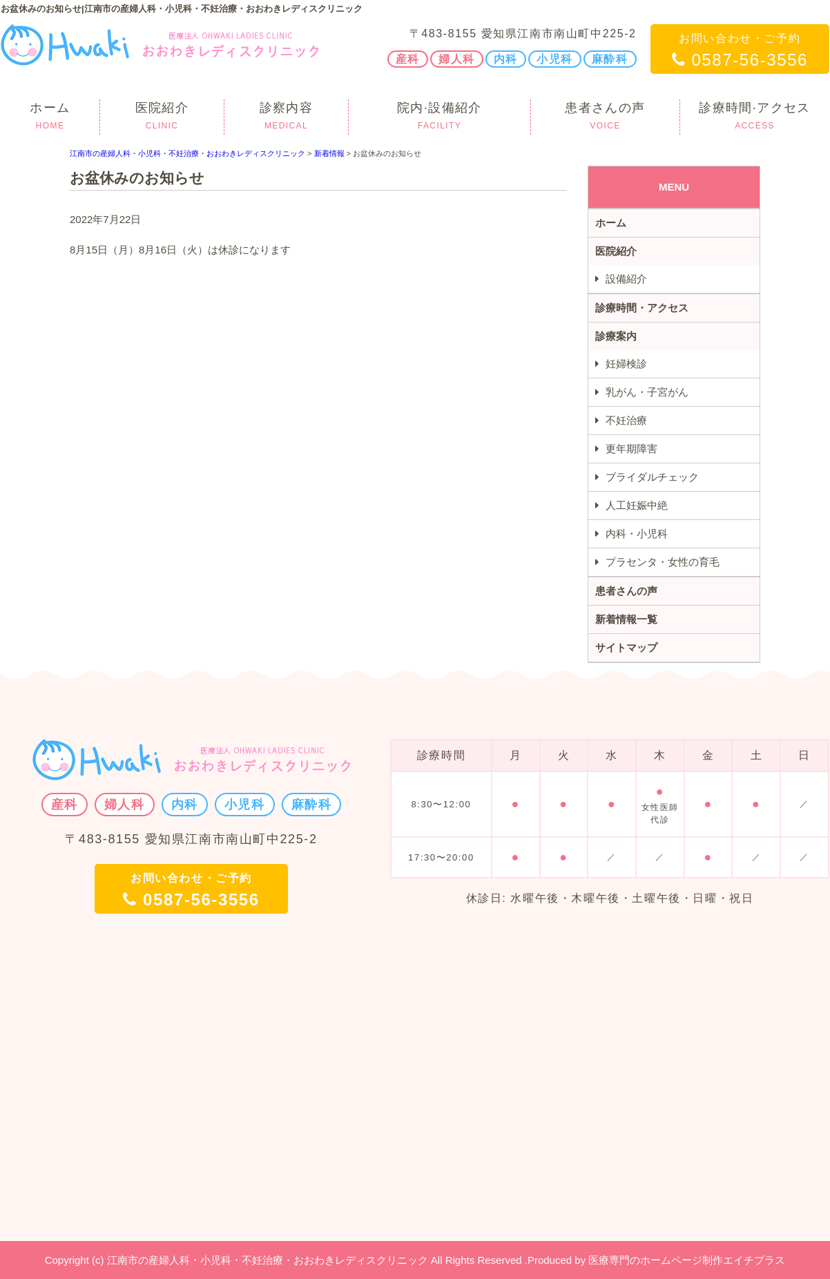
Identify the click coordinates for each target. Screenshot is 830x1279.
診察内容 (286, 117)
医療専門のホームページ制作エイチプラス (686, 1260)
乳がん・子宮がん (647, 392)
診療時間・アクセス (641, 308)
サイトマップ (626, 647)
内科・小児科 (637, 533)
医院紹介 (162, 117)
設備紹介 (626, 279)
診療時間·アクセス (754, 117)
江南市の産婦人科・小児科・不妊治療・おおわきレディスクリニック (187, 153)
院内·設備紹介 (439, 117)
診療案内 (616, 336)
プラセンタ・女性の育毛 (663, 562)
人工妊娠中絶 (637, 505)
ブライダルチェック (652, 477)
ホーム (50, 117)
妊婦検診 (626, 363)
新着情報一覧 (626, 619)
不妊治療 (626, 420)
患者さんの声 (605, 117)
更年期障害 (631, 448)
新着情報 (329, 153)
